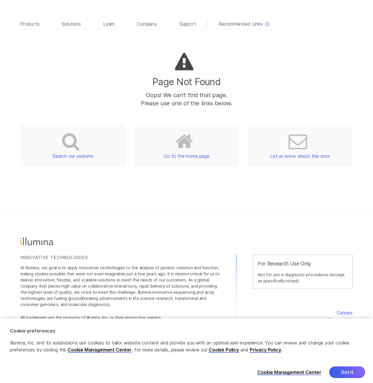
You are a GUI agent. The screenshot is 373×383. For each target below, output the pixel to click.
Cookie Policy (224, 352)
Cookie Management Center (100, 352)
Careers (345, 313)
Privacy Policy (265, 352)
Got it (347, 374)
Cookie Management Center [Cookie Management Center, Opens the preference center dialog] (289, 374)
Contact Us (340, 320)
